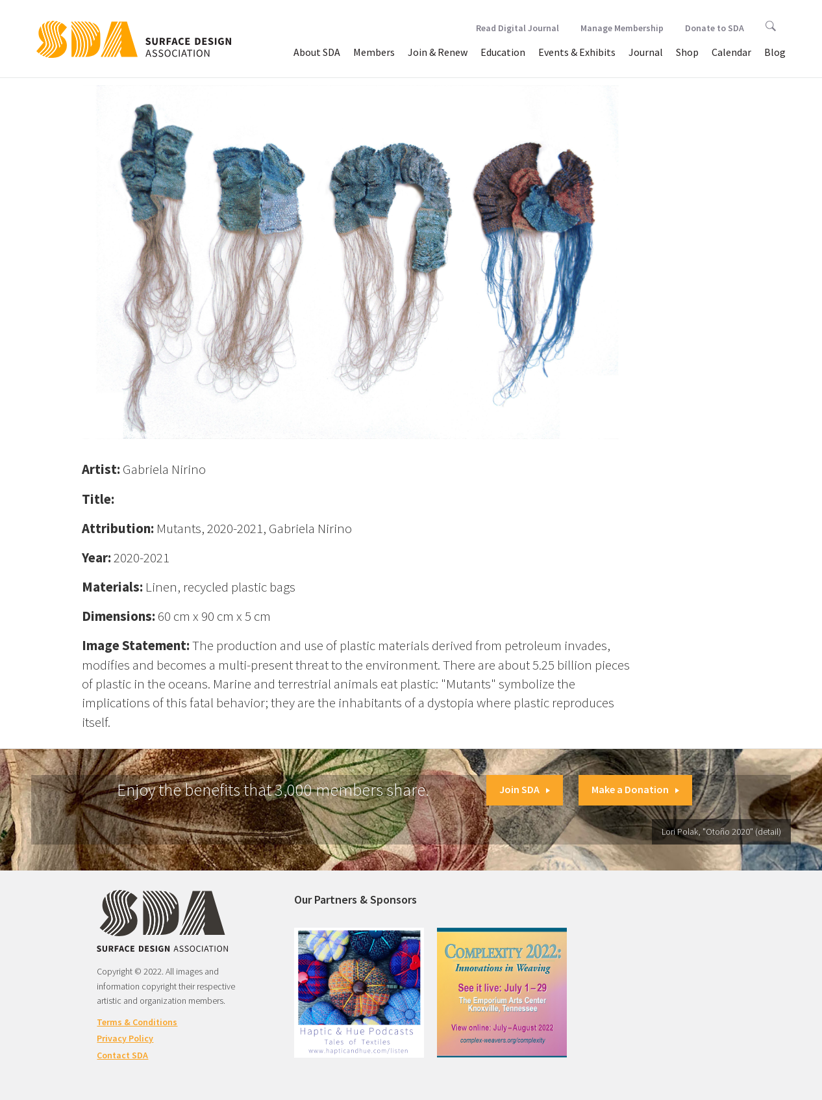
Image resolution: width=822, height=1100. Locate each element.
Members (374, 52)
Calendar (731, 52)
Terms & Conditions (137, 1022)
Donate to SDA (714, 28)
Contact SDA (122, 1055)
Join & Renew (437, 52)
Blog (775, 52)
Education (502, 52)
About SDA (316, 52)
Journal (646, 52)
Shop (687, 52)
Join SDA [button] (524, 789)
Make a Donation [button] (635, 789)
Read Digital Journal (517, 28)
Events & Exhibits (577, 52)
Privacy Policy (125, 1038)
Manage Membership (622, 28)
